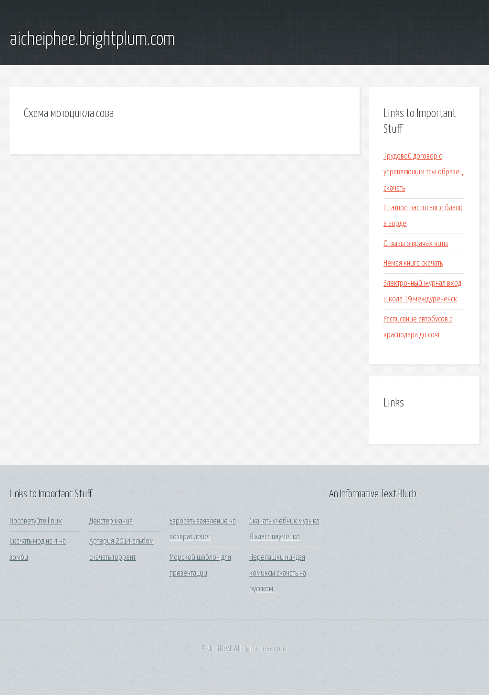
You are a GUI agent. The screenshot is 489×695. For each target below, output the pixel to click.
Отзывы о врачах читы (415, 244)
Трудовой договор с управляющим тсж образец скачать (423, 172)
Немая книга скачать (413, 263)
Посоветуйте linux (36, 521)
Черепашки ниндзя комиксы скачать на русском (277, 574)
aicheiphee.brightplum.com (92, 40)
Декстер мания (111, 521)
